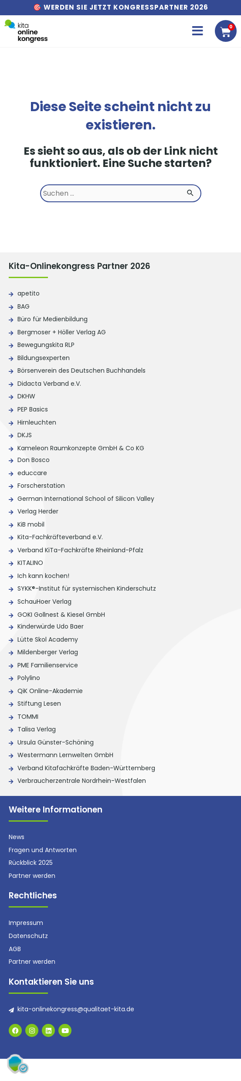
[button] (197, 31)
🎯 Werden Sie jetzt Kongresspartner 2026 (120, 7)
